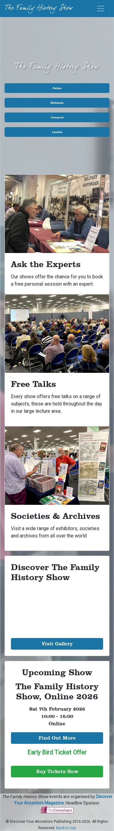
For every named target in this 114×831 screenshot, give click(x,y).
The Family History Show (39, 8)
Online (57, 88)
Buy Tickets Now (57, 771)
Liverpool (57, 117)
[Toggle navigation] (100, 8)
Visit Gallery (57, 644)
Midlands (57, 102)
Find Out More (57, 738)
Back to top (66, 828)
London (57, 132)
